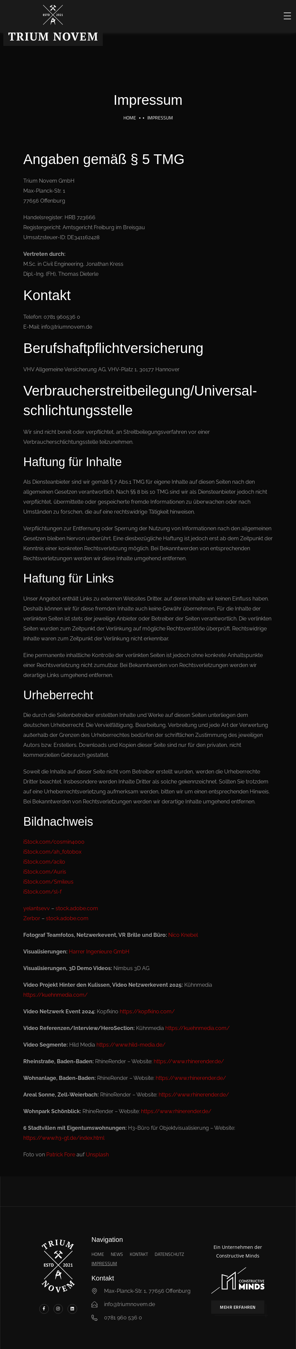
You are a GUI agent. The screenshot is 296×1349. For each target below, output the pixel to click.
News (117, 1254)
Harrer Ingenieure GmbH (99, 951)
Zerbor (31, 918)
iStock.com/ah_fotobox (52, 852)
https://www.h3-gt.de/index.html (63, 1138)
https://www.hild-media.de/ (131, 1045)
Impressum (104, 1263)
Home (129, 117)
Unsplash (97, 1154)
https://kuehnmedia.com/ (55, 995)
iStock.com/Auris (44, 872)
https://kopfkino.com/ (147, 1011)
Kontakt (139, 1254)
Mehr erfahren (238, 1307)
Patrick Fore (60, 1154)
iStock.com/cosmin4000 (53, 842)
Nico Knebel (183, 935)
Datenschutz (169, 1254)
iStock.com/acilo (44, 862)
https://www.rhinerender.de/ (189, 1061)
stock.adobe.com (77, 908)
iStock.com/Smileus (48, 882)
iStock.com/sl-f (42, 892)
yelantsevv (36, 908)
